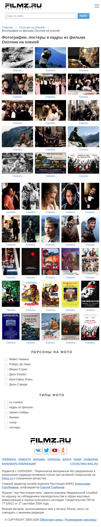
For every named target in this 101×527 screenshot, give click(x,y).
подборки (91, 459)
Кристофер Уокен (21, 379)
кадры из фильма (21, 407)
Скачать (17, 70)
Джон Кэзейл (17, 374)
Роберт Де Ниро (20, 364)
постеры (14, 427)
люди (77, 459)
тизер (13, 422)
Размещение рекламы (80, 519)
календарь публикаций (19, 463)
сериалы (53, 459)
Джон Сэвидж (18, 384)
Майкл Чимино (19, 359)
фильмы (39, 459)
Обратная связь (51, 519)
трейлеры (9, 459)
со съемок (16, 402)
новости (24, 459)
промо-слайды (19, 412)
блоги (67, 459)
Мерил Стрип (18, 369)
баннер (14, 417)
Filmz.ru (7, 478)
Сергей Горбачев (52, 487)
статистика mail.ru (84, 463)
